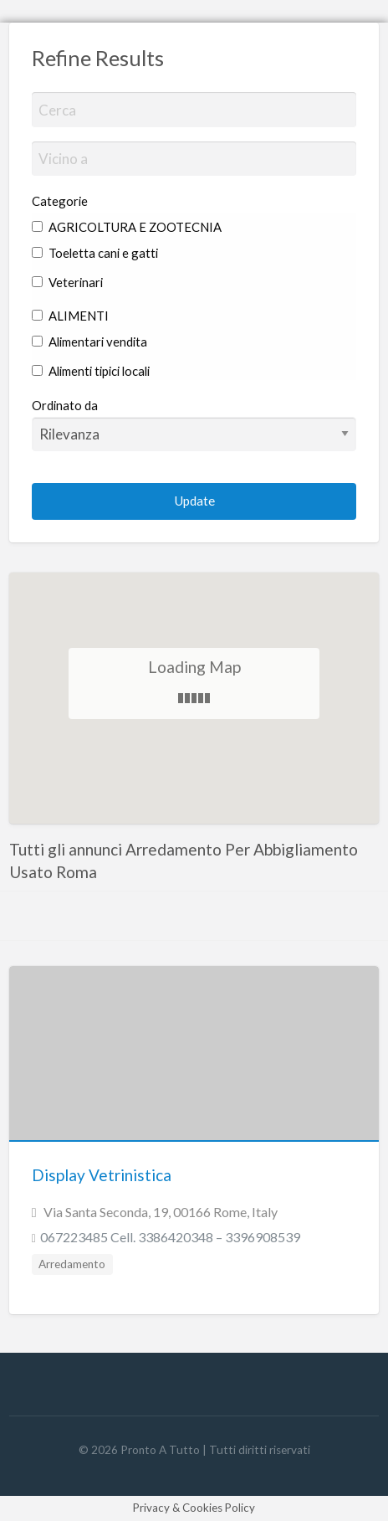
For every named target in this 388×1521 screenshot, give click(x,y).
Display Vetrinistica (101, 1174)
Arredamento (71, 1264)
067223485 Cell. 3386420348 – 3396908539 (170, 1237)
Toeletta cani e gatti (95, 252)
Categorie (60, 200)
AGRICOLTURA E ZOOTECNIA (127, 226)
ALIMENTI (70, 315)
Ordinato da (194, 424)
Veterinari (67, 282)
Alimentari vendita (89, 341)
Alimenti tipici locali (91, 370)
